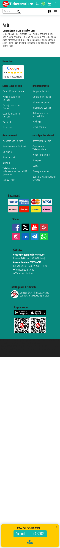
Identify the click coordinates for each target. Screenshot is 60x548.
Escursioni (7, 127)
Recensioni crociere (42, 140)
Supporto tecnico (41, 91)
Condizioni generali (42, 96)
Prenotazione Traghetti (13, 140)
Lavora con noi (39, 127)
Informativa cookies (42, 107)
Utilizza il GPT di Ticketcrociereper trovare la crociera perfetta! (30, 294)
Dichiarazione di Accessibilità (40, 115)
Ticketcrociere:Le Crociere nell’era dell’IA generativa (15, 171)
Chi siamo (7, 151)
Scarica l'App (9, 179)
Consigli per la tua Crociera (11, 107)
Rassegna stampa (41, 171)
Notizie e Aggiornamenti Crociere (44, 178)
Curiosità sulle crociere (13, 91)
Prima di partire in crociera (11, 98)
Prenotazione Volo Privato (15, 146)
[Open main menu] (55, 11)
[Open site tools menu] (55, 4)
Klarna (35, 165)
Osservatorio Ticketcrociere (39, 148)
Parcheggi (37, 121)
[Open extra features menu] (12, 11)
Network (6, 162)
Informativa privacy (42, 102)
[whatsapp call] (43, 4)
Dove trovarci (9, 157)
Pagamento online (41, 154)
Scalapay (37, 160)
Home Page (8, 45)
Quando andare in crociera (11, 115)
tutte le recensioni (13, 76)
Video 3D (7, 122)
